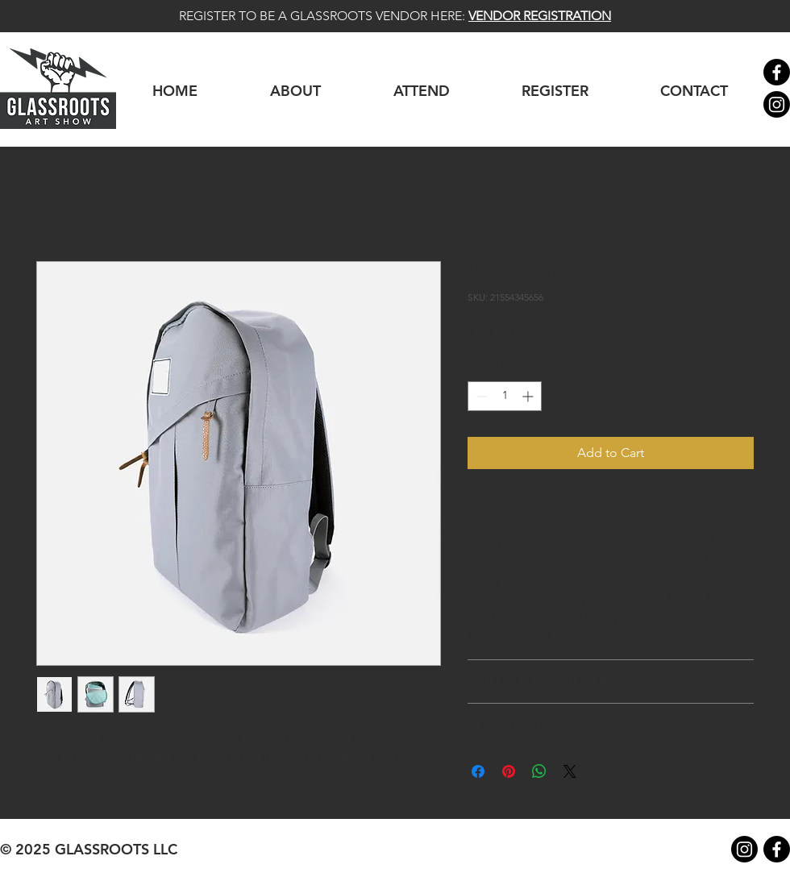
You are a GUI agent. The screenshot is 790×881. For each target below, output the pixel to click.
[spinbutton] (504, 396)
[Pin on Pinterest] (508, 771)
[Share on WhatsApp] (539, 771)
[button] (554, 90)
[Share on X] (570, 771)
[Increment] (529, 396)
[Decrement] (480, 396)
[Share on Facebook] (478, 771)
